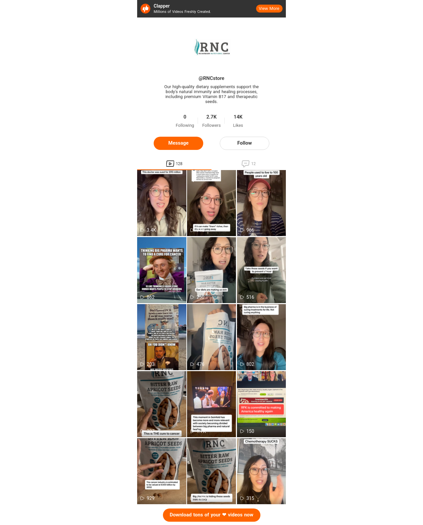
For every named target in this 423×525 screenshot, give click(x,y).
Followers (211, 125)
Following (185, 125)
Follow (244, 143)
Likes (238, 125)
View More (269, 8)
